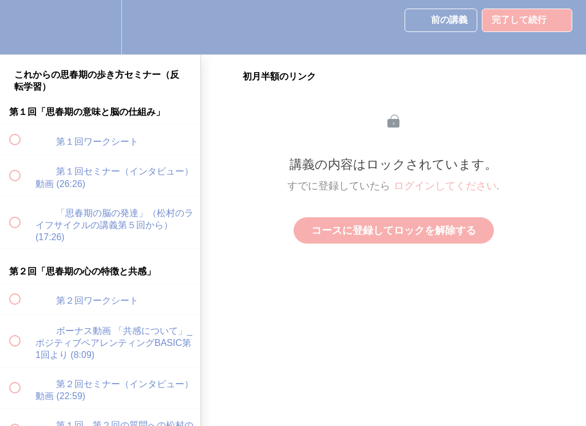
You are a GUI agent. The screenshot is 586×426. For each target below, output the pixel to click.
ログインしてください (445, 186)
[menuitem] (100, 27)
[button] (21, 27)
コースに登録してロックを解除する (393, 230)
